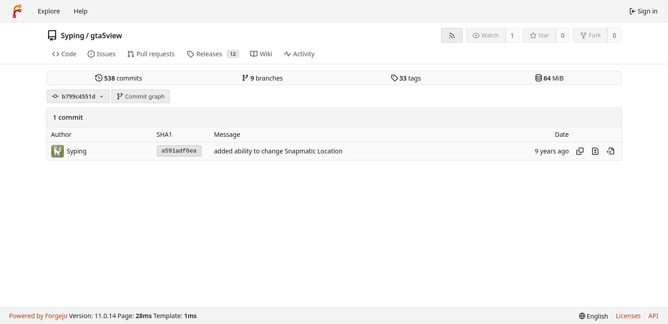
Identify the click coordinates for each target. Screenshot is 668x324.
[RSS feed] (451, 35)
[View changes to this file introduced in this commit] (595, 151)
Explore (49, 11)
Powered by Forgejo (38, 315)
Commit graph (140, 96)
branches (262, 78)
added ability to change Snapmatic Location (278, 151)
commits (118, 78)
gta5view (106, 35)
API (653, 315)
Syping (72, 35)
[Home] (17, 11)
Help (81, 11)
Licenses (628, 315)
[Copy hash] (580, 151)
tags (406, 78)
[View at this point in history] (610, 151)
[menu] (593, 316)
